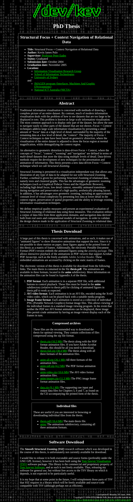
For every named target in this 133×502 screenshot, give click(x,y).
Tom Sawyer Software (32, 467)
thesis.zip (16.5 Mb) (51, 341)
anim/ (43, 424)
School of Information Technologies (54, 74)
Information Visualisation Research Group (57, 71)
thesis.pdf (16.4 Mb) (51, 421)
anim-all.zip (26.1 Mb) (52, 359)
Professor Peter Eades (54, 55)
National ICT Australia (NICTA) (52, 89)
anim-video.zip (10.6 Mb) (54, 372)
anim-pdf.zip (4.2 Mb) (52, 366)
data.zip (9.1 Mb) (49, 387)
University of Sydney (46, 77)
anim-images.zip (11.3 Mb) (55, 378)
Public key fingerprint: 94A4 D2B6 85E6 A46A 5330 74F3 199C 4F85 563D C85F (93, 500)
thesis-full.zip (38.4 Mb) (53, 350)
